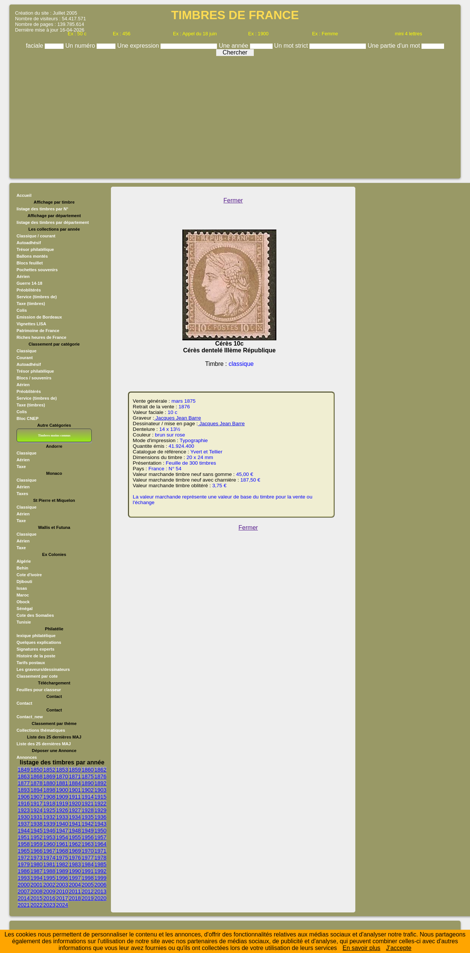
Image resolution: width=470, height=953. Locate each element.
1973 (36, 858)
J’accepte (399, 948)
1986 (24, 871)
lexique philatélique (36, 635)
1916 (24, 803)
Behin (22, 568)
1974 (49, 858)
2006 (100, 885)
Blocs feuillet (30, 263)
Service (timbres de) (37, 297)
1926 (62, 810)
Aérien (23, 276)
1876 (100, 776)
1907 (36, 797)
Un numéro (81, 45)
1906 (24, 797)
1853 (62, 770)
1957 (100, 837)
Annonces (27, 757)
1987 (36, 871)
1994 (36, 878)
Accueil (24, 195)
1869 (49, 776)
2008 (36, 891)
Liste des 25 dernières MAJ (44, 744)
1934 (75, 817)
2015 (36, 898)
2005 (88, 885)
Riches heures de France (41, 337)
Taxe (21, 466)
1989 (62, 871)
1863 (24, 776)
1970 (88, 851)
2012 (88, 891)
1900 (62, 790)
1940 (62, 824)
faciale (35, 45)
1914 (88, 797)
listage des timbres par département (53, 222)
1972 (24, 858)
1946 (49, 831)
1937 (24, 824)
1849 (24, 770)
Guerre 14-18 (29, 283)
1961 (62, 844)
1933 (62, 817)
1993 (24, 878)
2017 (62, 898)
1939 (49, 824)
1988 (49, 871)
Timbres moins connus (54, 435)
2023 (49, 905)
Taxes (22, 493)
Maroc (23, 595)
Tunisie (24, 622)
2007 (24, 891)
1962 (75, 844)
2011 (75, 891)
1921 (88, 803)
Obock (23, 602)
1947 (62, 831)
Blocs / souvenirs (34, 378)
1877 (24, 783)
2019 (88, 898)
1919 (62, 803)
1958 (24, 844)
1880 (49, 783)
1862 (100, 770)
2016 (49, 898)
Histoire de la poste (36, 656)
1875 (88, 776)
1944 (24, 831)
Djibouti (24, 581)
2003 (62, 885)
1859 (75, 770)
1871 (75, 776)
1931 (36, 817)
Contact (24, 703)
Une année (234, 45)
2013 (100, 891)
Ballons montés (32, 256)
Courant (25, 357)
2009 (49, 891)
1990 (75, 871)
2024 (62, 905)
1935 (88, 817)
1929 (100, 810)
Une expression (139, 45)
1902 (88, 790)
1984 (88, 864)
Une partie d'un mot (395, 45)
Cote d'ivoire (29, 574)
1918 (49, 803)
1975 (62, 858)
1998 (88, 878)
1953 (49, 837)
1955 (75, 837)
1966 (36, 851)
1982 (62, 864)
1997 (75, 878)
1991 (88, 871)
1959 (36, 844)
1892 (100, 783)
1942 (88, 824)
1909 (62, 797)
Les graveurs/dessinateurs (43, 669)
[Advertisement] (235, 115)
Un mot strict (291, 45)
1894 (36, 790)
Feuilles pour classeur (39, 689)
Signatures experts (36, 649)
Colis (22, 310)
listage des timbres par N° (42, 209)
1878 (36, 783)
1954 (62, 837)
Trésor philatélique (35, 249)
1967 (49, 851)
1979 (24, 864)
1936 (100, 817)
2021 (24, 905)
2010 (62, 891)
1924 (36, 810)
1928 (88, 810)
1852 (49, 770)
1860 (88, 770)
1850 (36, 770)
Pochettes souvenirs (37, 269)
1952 (36, 837)
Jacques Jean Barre (177, 418)
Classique (26, 351)
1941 (75, 824)
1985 (100, 864)
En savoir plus (362, 948)
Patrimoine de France (38, 330)
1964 (100, 844)
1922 (100, 803)
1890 (88, 783)
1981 (49, 864)
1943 (100, 824)
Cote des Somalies (35, 615)
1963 (88, 844)
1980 (36, 864)
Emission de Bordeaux (39, 317)
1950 (100, 831)
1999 (100, 878)
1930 (24, 817)
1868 (36, 776)
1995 (49, 878)
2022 (36, 905)
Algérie (24, 561)
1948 (75, 831)
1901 (75, 790)
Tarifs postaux (31, 662)
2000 (24, 885)
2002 (49, 885)
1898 (49, 790)
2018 (75, 898)
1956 (88, 837)
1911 (75, 797)
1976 (75, 858)
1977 (88, 858)
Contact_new (30, 716)
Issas (22, 588)
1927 (75, 810)
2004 (75, 885)
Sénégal (25, 608)
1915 (100, 797)
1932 (49, 817)
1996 (62, 878)
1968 (62, 851)
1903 (100, 790)
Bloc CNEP (27, 418)
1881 (62, 783)
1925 (49, 810)
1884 (75, 783)
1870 (62, 776)
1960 (49, 844)
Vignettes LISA (31, 324)
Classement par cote (37, 676)
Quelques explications (39, 642)
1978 (100, 858)
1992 (100, 871)
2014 (24, 898)
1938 (36, 824)
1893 (24, 790)
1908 (49, 797)
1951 (24, 837)
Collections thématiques (41, 730)
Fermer (233, 200)
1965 (24, 851)
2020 (100, 898)
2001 (36, 885)
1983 (75, 864)
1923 (24, 810)
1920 (75, 803)
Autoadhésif (29, 242)
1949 (88, 831)
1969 (75, 851)
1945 (36, 831)
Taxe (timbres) (31, 303)
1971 (100, 851)
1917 (36, 803)
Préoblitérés (29, 290)
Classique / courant (36, 236)
